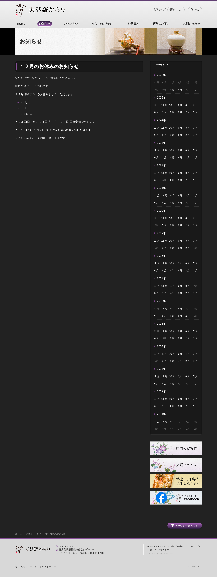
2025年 (161, 97)
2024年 (161, 120)
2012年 (161, 391)
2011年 (161, 414)
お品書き (133, 23)
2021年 (161, 188)
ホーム (18, 534)
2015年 (161, 323)
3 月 (180, 89)
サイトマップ (49, 567)
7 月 (195, 105)
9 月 (180, 105)
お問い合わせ (191, 23)
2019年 (161, 233)
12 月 (156, 105)
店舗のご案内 (161, 23)
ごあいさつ (71, 23)
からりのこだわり (103, 23)
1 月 (195, 89)
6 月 (156, 112)
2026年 (161, 74)
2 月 (187, 89)
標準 (172, 9)
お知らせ (44, 23)
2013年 (161, 368)
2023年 (161, 142)
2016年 (161, 301)
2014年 (161, 346)
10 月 (172, 105)
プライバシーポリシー (27, 567)
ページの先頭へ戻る (187, 525)
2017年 (161, 278)
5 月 (164, 112)
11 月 (164, 105)
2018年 (161, 255)
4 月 (172, 89)
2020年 (161, 210)
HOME (21, 23)
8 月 (187, 105)
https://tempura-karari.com (161, 553)
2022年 (161, 165)
